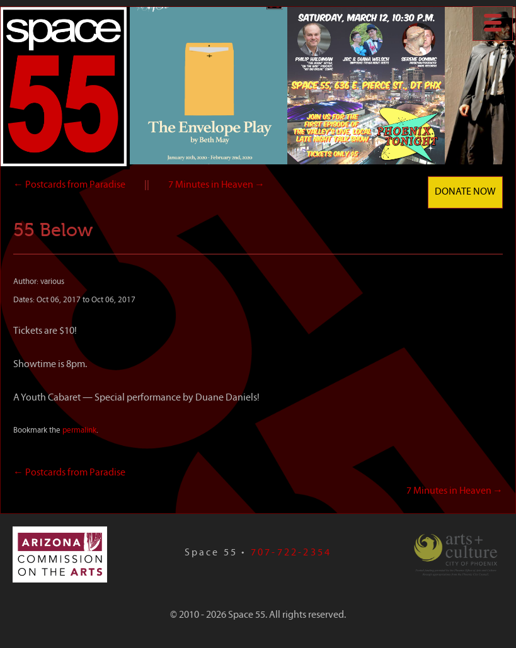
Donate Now (465, 192)
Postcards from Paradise (69, 185)
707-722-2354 (291, 553)
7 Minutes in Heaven (216, 185)
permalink (79, 430)
